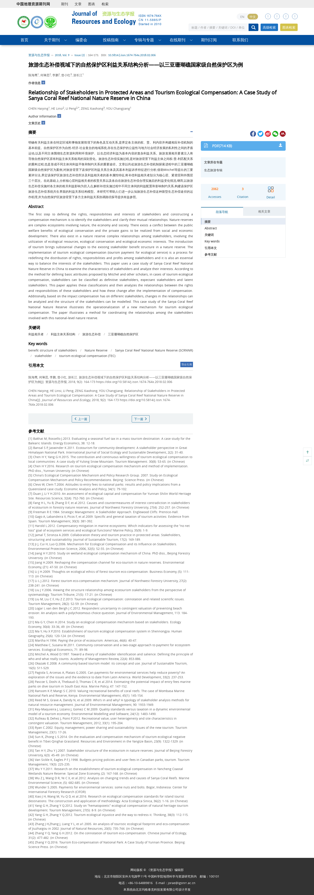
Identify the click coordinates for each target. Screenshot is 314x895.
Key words (212, 241)
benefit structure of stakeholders (52, 350)
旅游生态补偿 (91, 334)
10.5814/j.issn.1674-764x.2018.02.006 (132, 55)
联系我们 (240, 39)
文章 (78, 4)
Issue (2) (80, 55)
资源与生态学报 (39, 55)
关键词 (209, 235)
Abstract (211, 228)
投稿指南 (111, 39)
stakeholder (43, 356)
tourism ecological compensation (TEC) (87, 356)
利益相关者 (36, 334)
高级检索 (269, 27)
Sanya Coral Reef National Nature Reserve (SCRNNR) (154, 350)
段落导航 (222, 212)
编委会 (81, 39)
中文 (253, 17)
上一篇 (80, 419)
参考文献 (211, 254)
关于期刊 (52, 39)
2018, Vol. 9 (62, 55)
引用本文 (211, 248)
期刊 (64, 4)
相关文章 (264, 211)
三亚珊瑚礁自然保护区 (123, 334)
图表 (91, 4)
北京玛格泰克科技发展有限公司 (157, 889)
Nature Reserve (96, 350)
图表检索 (288, 27)
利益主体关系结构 (63, 334)
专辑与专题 (144, 39)
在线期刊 (177, 39)
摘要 (208, 222)
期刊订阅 (209, 39)
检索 (105, 4)
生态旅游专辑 (213, 170)
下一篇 (140, 419)
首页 (24, 39)
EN (242, 17)
